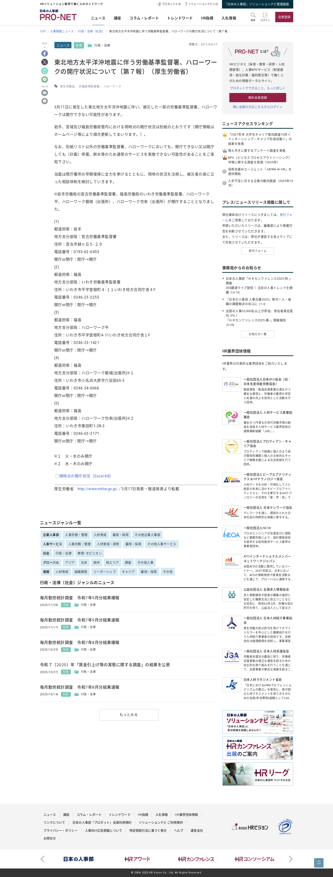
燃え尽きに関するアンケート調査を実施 (257, 150)
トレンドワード (180, 18)
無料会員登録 (257, 97)
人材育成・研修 (108, 544)
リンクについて (54, 822)
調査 (128, 562)
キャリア (128, 571)
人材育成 (100, 535)
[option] (78, 859)
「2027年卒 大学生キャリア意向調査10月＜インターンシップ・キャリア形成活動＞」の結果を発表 (260, 139)
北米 (84, 562)
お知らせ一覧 (257, 334)
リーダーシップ (104, 571)
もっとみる (129, 715)
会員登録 (284, 17)
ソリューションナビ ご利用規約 (161, 822)
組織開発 (81, 571)
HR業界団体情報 (186, 814)
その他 (168, 571)
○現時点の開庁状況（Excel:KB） (84, 476)
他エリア (112, 562)
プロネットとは (171, 4)
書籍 (46, 571)
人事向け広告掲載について (103, 830)
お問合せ (50, 838)
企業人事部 (51, 535)
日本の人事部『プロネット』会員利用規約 (101, 822)
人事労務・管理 (76, 535)
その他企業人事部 (147, 535)
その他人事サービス (161, 544)
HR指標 (207, 18)
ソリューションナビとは (203, 4)
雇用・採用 (121, 535)
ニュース (98, 18)
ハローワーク (112, 86)
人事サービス (52, 544)
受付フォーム (257, 251)
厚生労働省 (67, 86)
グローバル (51, 562)
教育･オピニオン (90, 553)
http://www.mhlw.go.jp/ (98, 489)
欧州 (96, 562)
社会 (79, 45)
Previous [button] (42, 859)
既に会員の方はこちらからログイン (258, 107)
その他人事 (146, 562)
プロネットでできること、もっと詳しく (258, 88)
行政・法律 (64, 553)
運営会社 (197, 830)
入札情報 (229, 18)
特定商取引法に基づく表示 (148, 830)
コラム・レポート (144, 18)
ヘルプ (178, 830)
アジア (70, 562)
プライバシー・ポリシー (61, 830)
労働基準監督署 (89, 86)
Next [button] (291, 859)
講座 (117, 18)
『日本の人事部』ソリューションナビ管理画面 (256, 4)
